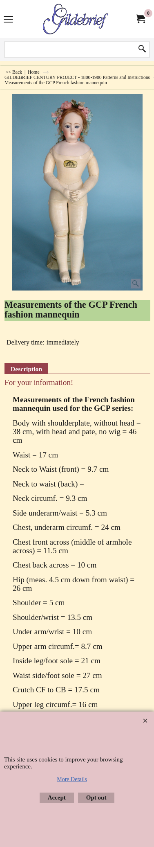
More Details (72, 779)
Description (26, 368)
